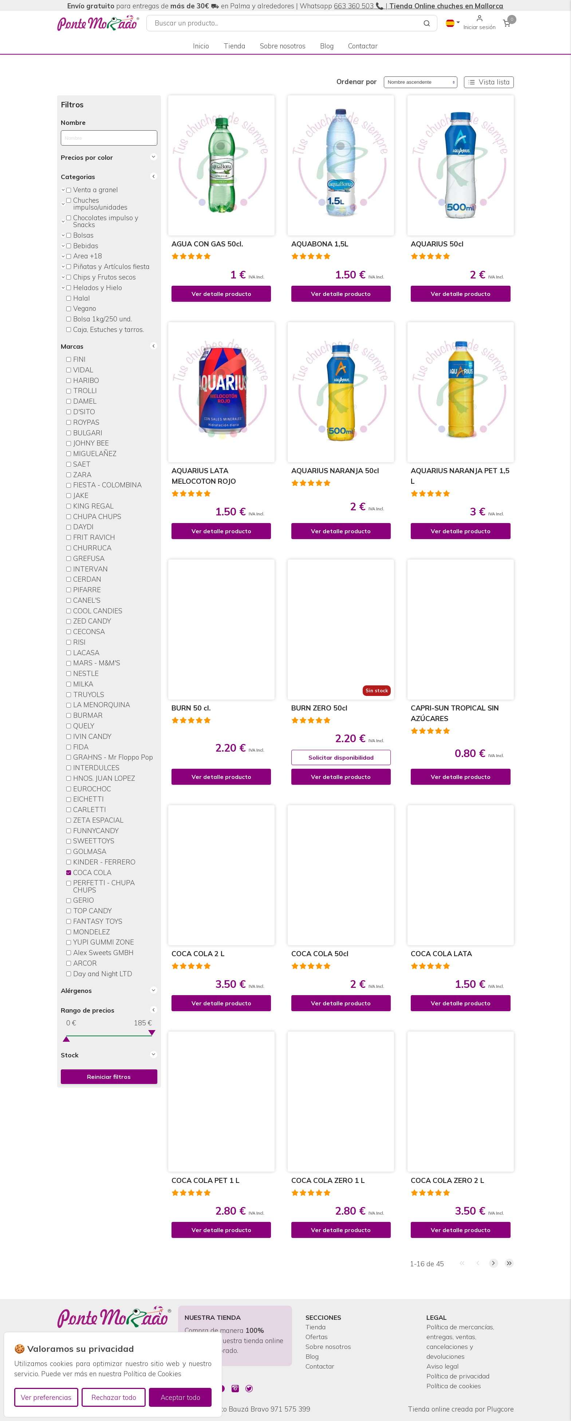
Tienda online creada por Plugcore (461, 1409)
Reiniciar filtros (109, 1076)
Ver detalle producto (221, 293)
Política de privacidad (460, 1375)
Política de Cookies (152, 1374)
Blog (327, 41)
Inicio (201, 41)
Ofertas (317, 1335)
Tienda (234, 41)
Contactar (363, 41)
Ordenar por (356, 82)
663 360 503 (354, 6)
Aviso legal (443, 1366)
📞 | (438, 6)
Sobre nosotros (283, 41)
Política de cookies (455, 1386)
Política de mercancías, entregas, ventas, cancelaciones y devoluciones (461, 1340)
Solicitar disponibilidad (341, 757)
